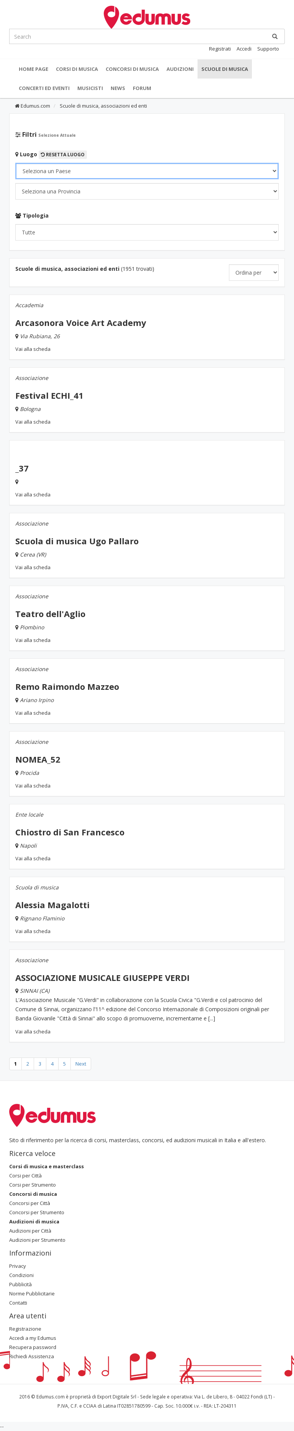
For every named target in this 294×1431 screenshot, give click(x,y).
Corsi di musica (77, 68)
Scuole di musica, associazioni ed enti (103, 105)
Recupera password (32, 1347)
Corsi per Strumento (32, 1184)
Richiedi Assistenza (31, 1356)
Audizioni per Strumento (37, 1239)
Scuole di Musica (224, 68)
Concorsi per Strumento (36, 1212)
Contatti (18, 1302)
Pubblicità (20, 1284)
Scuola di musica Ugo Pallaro (77, 541)
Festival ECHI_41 (49, 395)
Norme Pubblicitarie (32, 1293)
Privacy (17, 1265)
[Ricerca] (275, 36)
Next (80, 1063)
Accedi (244, 48)
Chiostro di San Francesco (69, 832)
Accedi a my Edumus (32, 1337)
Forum (142, 88)
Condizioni (21, 1275)
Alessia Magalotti (52, 904)
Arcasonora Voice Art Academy (80, 322)
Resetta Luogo (63, 154)
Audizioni (180, 68)
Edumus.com (32, 105)
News (118, 88)
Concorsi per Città (29, 1203)
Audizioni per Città (30, 1230)
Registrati (220, 48)
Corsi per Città (25, 1175)
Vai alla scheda (33, 348)
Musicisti (90, 88)
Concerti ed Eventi (44, 88)
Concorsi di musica (132, 68)
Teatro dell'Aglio (50, 613)
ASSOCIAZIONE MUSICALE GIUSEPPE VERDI (102, 977)
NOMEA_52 (37, 759)
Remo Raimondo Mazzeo (67, 686)
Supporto (268, 48)
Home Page (33, 68)
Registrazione (25, 1328)
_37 (22, 468)
